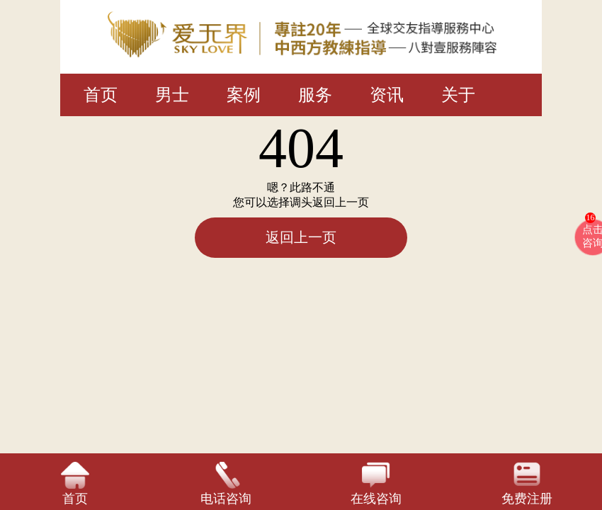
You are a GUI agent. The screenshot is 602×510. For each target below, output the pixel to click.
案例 (244, 95)
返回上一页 (301, 237)
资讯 (387, 95)
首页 (101, 95)
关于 (458, 95)
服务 (315, 95)
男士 (172, 95)
